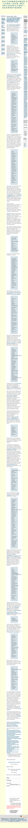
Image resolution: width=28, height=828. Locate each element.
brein (25, 47)
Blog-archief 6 (3, 53)
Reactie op (9, 783)
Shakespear (10, 194)
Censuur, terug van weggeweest (13, 736)
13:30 (8, 723)
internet (25, 73)
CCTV (25, 54)
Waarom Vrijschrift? (5, 821)
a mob (8, 456)
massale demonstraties (12, 449)
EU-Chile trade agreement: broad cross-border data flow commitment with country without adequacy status (14, 731)
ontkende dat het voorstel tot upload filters (12, 418)
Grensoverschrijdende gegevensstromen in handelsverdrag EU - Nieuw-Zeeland (14, 734)
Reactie (8, 785)
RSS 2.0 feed (25, 144)
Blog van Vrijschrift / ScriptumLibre (11, 20)
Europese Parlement (11, 464)
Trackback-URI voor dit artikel (14, 762)
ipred (25, 75)
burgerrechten (15, 725)
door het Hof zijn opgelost (14, 342)
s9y (8, 820)
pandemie (26, 84)
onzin (10, 453)
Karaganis (11, 81)
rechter (26, 96)
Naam (8, 777)
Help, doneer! (3, 30)
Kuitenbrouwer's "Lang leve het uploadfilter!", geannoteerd (15, 5)
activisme (26, 40)
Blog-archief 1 (3, 33)
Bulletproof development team (19, 820)
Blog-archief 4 (3, 45)
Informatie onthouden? (16, 805)
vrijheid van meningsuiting (13, 631)
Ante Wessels (15, 722)
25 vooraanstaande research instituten (12, 612)
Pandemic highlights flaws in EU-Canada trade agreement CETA (13, 747)
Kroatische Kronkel (10, 748)
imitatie (25, 72)
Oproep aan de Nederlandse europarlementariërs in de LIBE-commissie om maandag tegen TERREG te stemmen (13, 742)
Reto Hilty (9, 213)
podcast (25, 89)
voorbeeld (18, 716)
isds (25, 77)
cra (24, 55)
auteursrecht (9, 725)
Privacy (25, 92)
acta (26, 38)
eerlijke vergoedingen (11, 555)
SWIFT (25, 101)
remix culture (15, 726)
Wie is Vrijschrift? (3, 26)
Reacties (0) (12, 723)
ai (25, 41)
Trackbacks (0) (18, 723)
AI (24, 41)
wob (25, 117)
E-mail (8, 778)
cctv (25, 53)
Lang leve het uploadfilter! (14, 25)
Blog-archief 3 (3, 41)
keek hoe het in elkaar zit (12, 395)
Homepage (9, 780)
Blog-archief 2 (3, 37)
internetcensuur (10, 726)
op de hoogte (18, 383)
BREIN (25, 48)
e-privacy (25, 66)
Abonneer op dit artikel (16, 806)
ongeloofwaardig (17, 610)
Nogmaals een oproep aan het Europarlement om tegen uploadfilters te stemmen (14, 738)
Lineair (18, 769)
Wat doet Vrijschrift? (3, 22)
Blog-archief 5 (3, 49)
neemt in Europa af (11, 53)
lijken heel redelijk (16, 294)
